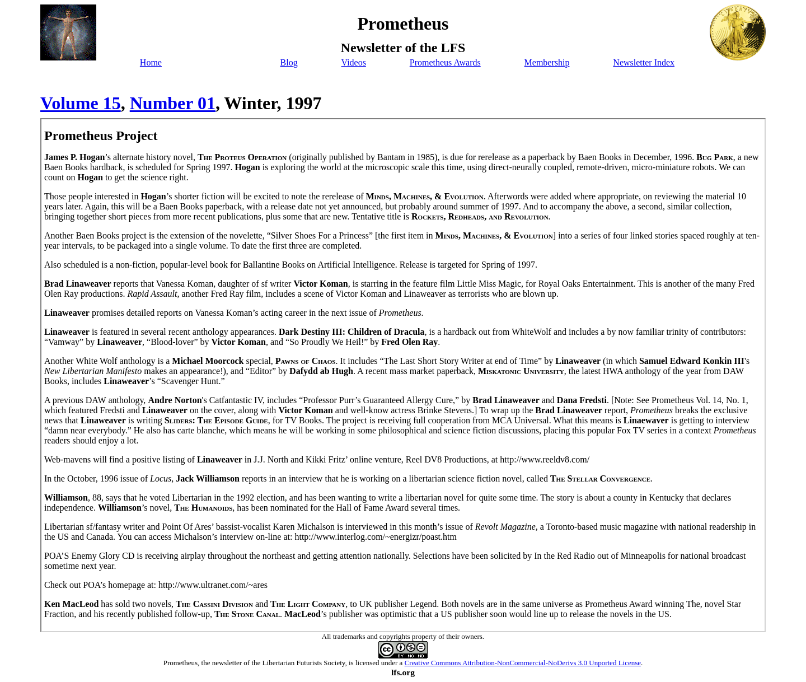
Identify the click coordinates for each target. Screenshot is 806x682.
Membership (547, 62)
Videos (353, 62)
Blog (289, 62)
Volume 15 (80, 103)
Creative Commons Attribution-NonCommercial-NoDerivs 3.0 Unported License (523, 662)
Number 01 (172, 103)
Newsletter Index (643, 62)
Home (151, 62)
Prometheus (180, 662)
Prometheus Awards (445, 62)
